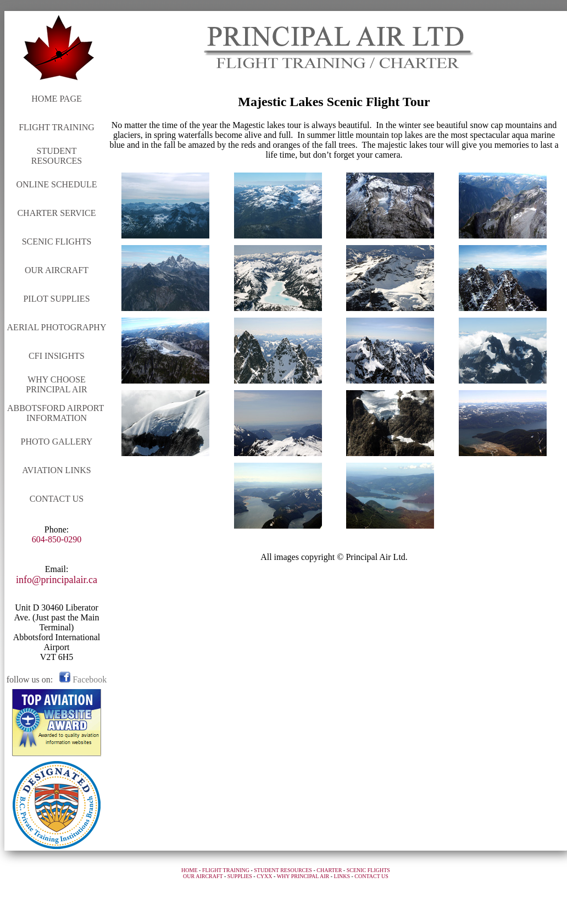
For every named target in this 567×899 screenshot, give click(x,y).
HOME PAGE (56, 98)
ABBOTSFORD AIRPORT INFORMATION (56, 413)
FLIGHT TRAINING (56, 127)
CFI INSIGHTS (57, 355)
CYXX (264, 876)
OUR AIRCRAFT (56, 270)
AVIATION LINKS (56, 470)
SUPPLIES (239, 876)
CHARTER (329, 870)
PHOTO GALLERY (57, 441)
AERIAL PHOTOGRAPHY (57, 327)
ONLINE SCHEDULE (56, 184)
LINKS (342, 876)
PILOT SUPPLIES (56, 298)
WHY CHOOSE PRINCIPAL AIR (56, 384)
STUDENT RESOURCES (56, 155)
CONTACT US (57, 498)
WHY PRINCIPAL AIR (303, 876)
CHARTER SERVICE (56, 213)
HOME (189, 870)
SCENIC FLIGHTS (57, 241)
